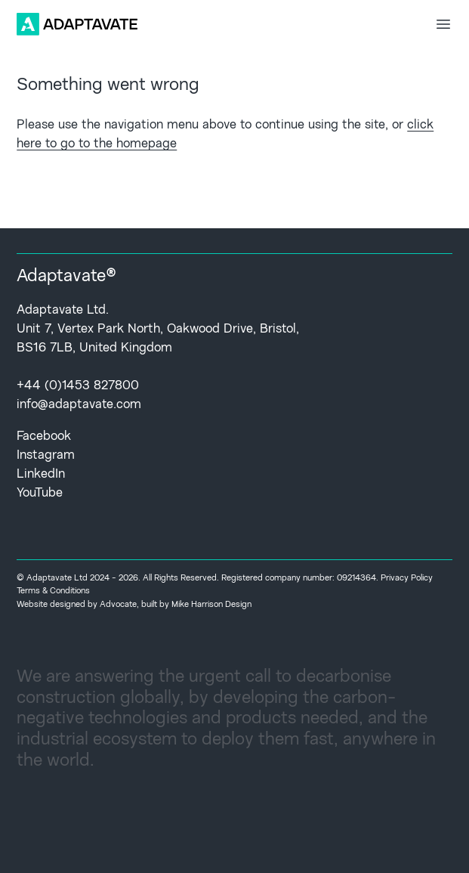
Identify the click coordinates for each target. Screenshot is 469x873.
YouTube (40, 493)
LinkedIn (41, 474)
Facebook (44, 436)
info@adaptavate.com (79, 404)
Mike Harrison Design (211, 604)
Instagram (46, 455)
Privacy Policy (407, 578)
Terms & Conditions (53, 591)
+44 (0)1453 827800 (78, 385)
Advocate (118, 604)
